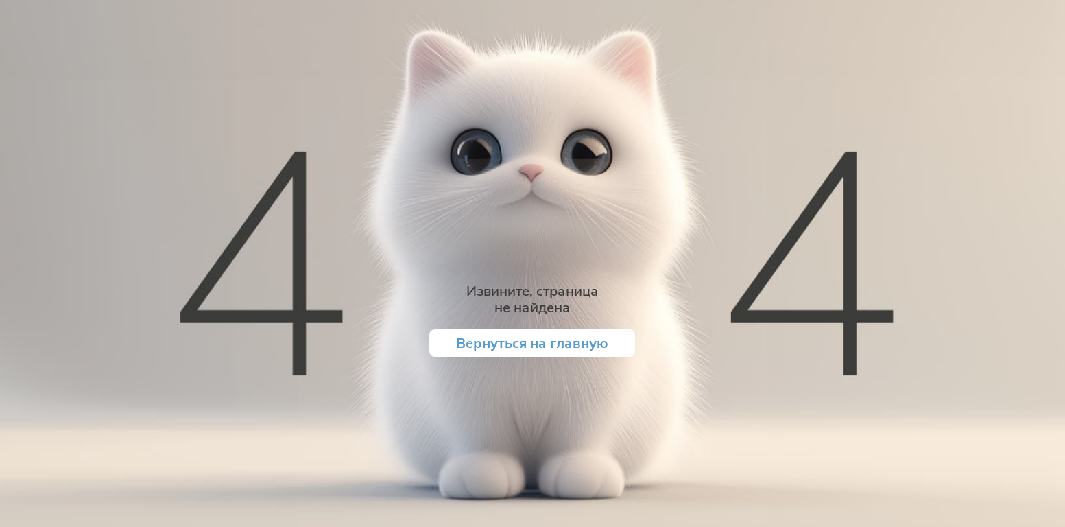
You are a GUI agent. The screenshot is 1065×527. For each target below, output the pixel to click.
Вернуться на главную (532, 342)
